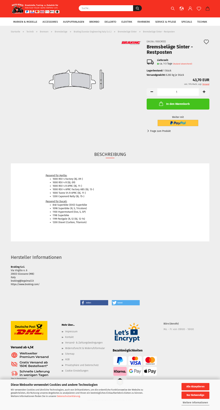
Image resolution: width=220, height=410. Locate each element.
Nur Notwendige (195, 395)
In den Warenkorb (174, 103)
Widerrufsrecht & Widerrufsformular (85, 348)
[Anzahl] (178, 92)
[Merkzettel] (199, 10)
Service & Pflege (165, 21)
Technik (202, 21)
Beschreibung (110, 154)
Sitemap (69, 353)
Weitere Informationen (195, 402)
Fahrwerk (143, 21)
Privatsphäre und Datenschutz (82, 365)
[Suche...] (137, 8)
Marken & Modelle (25, 21)
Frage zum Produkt (160, 131)
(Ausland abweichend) (182, 64)
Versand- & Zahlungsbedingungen (84, 342)
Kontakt (69, 337)
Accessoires (50, 21)
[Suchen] (172, 10)
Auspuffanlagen (73, 21)
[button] (181, 10)
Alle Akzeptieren (195, 386)
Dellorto (110, 21)
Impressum (71, 331)
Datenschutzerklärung (68, 396)
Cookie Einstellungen (76, 370)
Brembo (94, 21)
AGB (67, 359)
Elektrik (126, 21)
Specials (186, 21)
